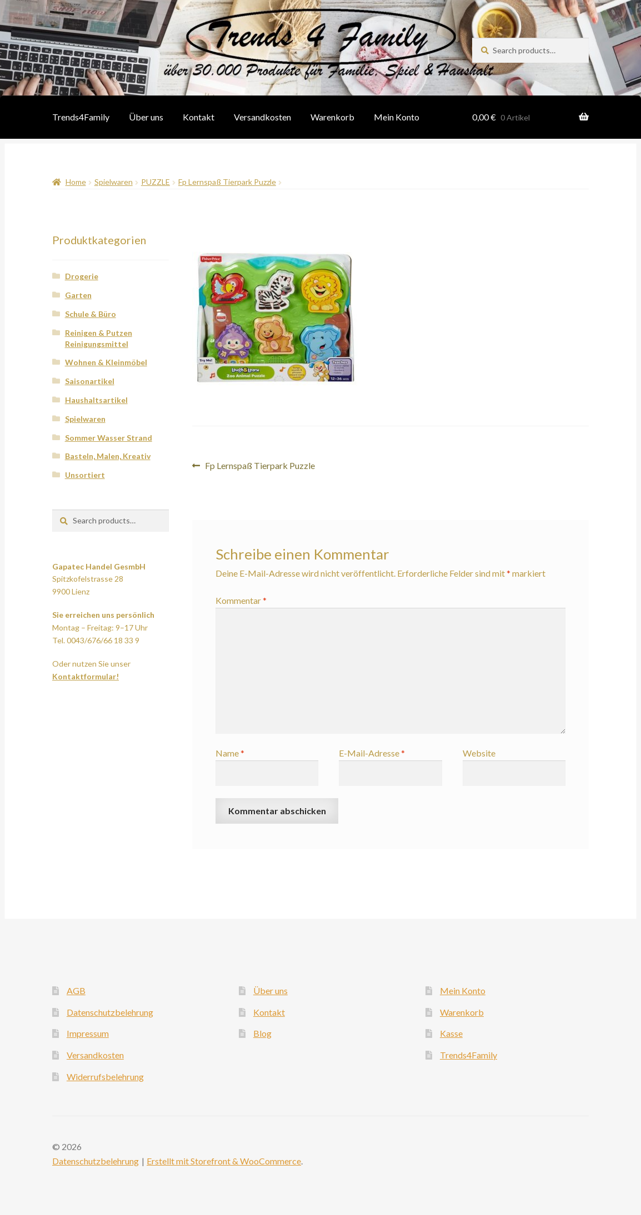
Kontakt (198, 117)
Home (76, 181)
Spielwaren (113, 181)
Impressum (88, 1033)
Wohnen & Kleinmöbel (106, 362)
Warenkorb (332, 117)
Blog (262, 1033)
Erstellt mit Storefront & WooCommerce (224, 1161)
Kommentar (241, 600)
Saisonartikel (89, 381)
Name (230, 753)
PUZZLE (155, 181)
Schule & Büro (90, 314)
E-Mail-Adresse (372, 753)
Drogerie (81, 276)
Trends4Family (80, 117)
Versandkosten (262, 117)
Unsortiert (85, 475)
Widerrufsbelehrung (105, 1076)
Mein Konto (396, 117)
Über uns (146, 117)
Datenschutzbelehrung (110, 1012)
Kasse (451, 1033)
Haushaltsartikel (96, 400)
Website (479, 753)
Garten (78, 295)
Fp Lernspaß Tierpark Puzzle (227, 181)
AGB (76, 990)
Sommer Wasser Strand (108, 437)
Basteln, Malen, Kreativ (108, 456)
